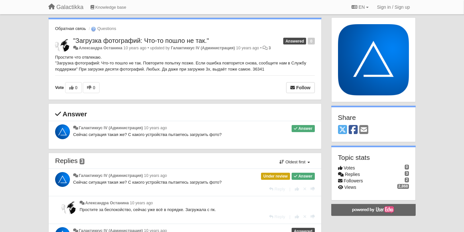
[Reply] (277, 189)
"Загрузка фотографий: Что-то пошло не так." (141, 40)
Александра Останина (100, 48)
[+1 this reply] (297, 189)
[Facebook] (353, 130)
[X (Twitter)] (342, 130)
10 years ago (155, 128)
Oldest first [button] (294, 162)
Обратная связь (70, 28)
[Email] (363, 130)
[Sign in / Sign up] (393, 7)
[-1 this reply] (313, 189)
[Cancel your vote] (304, 189)
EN (360, 7)
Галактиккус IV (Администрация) (203, 48)
